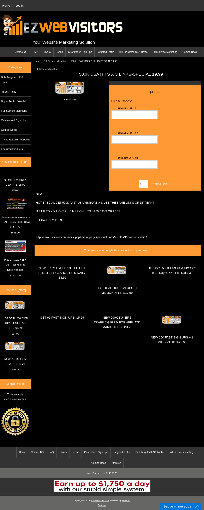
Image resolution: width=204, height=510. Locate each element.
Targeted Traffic (105, 52)
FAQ (35, 52)
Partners (102, 505)
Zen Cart (126, 500)
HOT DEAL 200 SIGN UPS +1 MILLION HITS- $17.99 (15, 315)
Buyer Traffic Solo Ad (13, 101)
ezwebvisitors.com (100, 500)
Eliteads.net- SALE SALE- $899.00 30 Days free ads (15, 255)
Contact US (21, 52)
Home (6, 5)
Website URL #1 (128, 108)
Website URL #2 (128, 133)
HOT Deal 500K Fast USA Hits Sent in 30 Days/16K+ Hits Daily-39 (172, 270)
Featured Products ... (13, 149)
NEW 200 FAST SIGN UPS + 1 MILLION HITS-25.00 (172, 340)
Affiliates (116, 463)
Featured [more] (15, 290)
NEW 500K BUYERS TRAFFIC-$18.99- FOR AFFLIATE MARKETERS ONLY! (117, 322)
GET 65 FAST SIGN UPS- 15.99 (62, 317)
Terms (59, 52)
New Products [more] (15, 161)
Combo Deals (190, 52)
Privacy (47, 52)
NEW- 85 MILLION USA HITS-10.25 (15, 353)
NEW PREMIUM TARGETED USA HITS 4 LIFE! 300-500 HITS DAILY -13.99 (62, 272)
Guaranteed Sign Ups (80, 52)
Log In (20, 5)
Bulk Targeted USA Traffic (133, 52)
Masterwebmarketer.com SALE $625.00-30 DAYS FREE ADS (16, 213)
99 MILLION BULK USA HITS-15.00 (15, 182)
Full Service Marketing (165, 52)
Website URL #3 (128, 158)
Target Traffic (8, 91)
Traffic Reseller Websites (15, 139)
